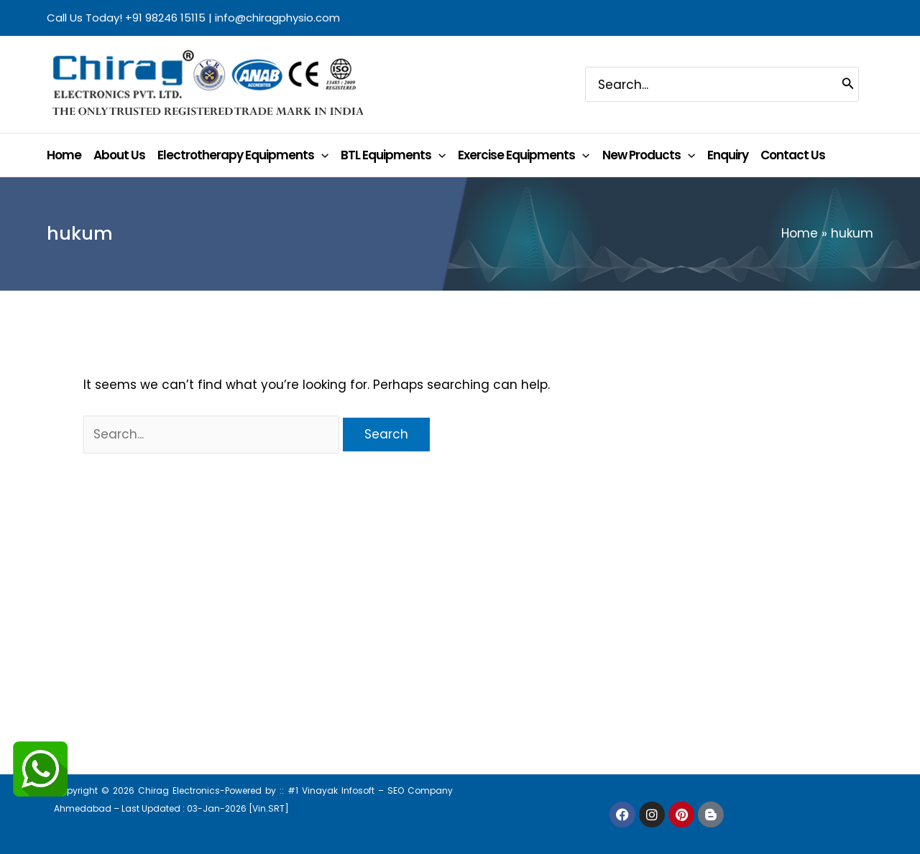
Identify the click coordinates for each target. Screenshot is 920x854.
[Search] (848, 83)
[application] (321, 155)
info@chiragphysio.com (277, 17)
